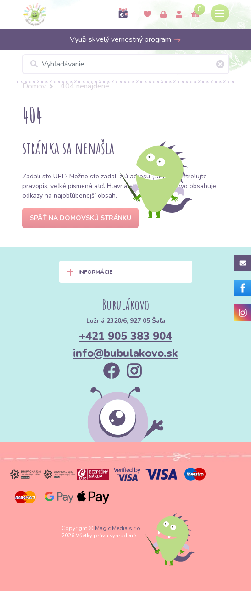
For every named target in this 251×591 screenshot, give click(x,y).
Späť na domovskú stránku (80, 218)
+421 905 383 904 (125, 336)
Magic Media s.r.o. (118, 528)
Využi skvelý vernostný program (125, 39)
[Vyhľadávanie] (125, 64)
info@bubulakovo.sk (125, 353)
